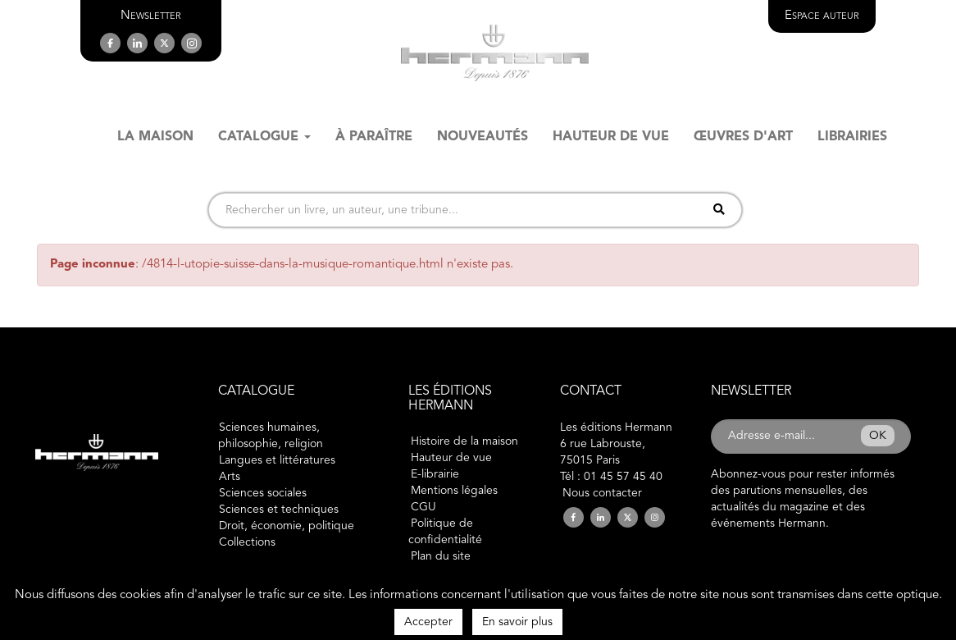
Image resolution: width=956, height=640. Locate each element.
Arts (229, 476)
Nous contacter (602, 493)
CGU (423, 507)
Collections (247, 542)
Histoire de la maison (464, 441)
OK (877, 435)
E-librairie (435, 474)
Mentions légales (454, 490)
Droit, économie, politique (286, 526)
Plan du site (441, 556)
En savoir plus (517, 622)
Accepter (428, 622)
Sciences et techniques (279, 509)
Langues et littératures (277, 460)
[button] (151, 16)
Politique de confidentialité (445, 532)
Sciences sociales (263, 493)
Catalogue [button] (264, 137)
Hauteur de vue (451, 458)
